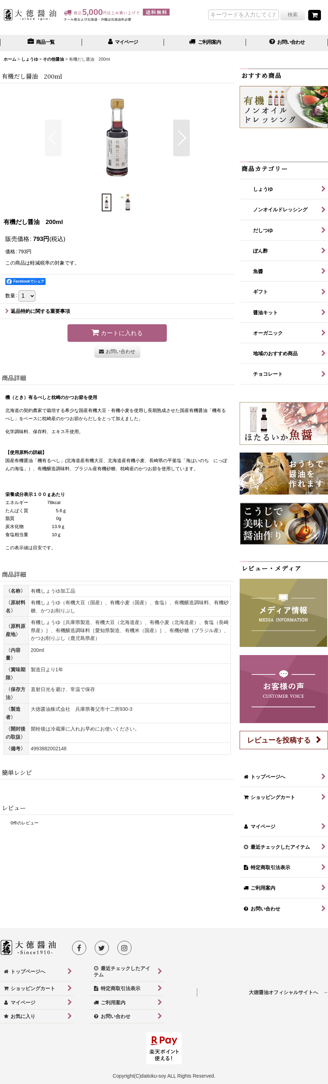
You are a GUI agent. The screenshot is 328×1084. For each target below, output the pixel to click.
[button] (53, 138)
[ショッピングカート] (314, 15)
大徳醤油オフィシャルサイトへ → (288, 992)
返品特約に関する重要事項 (37, 311)
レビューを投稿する (279, 740)
